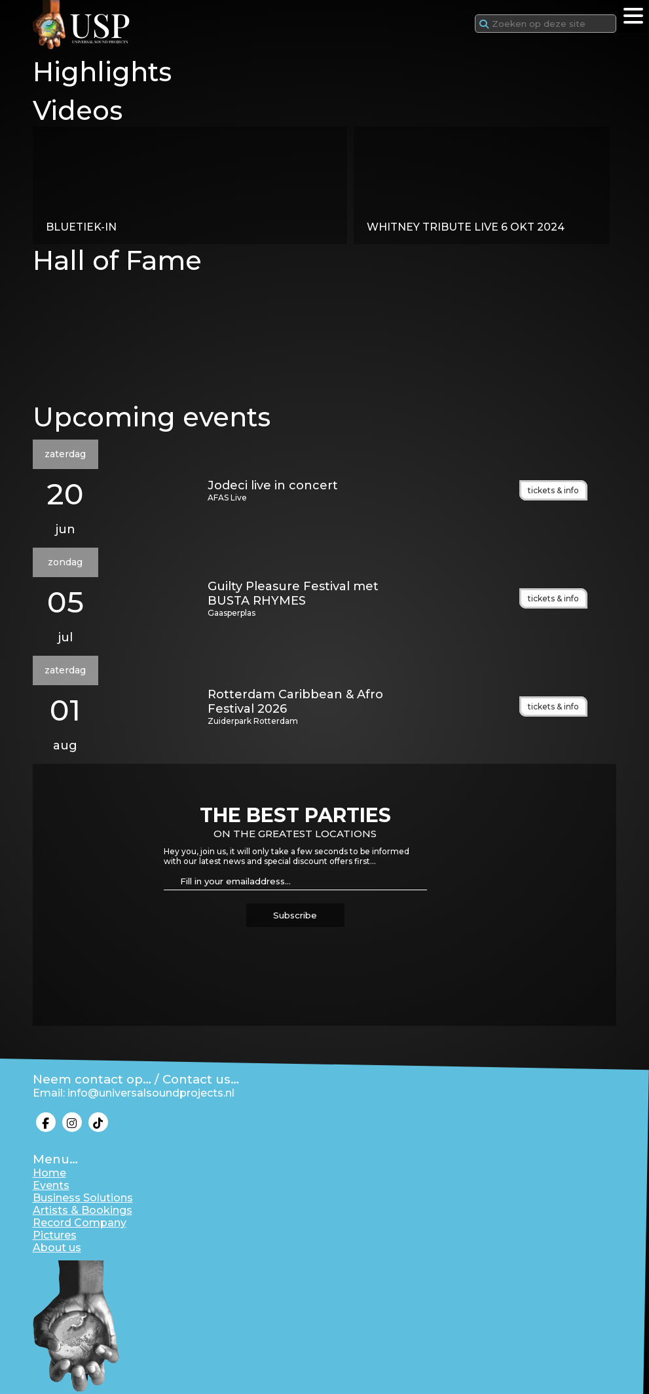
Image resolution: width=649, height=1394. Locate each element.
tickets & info (553, 490)
